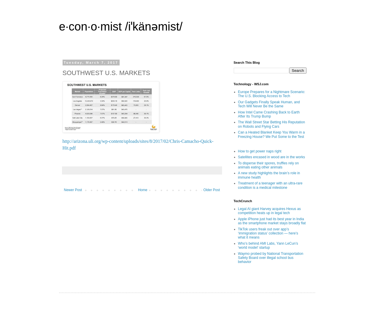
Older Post (211, 190)
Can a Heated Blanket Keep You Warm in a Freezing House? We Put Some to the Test (271, 134)
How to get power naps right (259, 151)
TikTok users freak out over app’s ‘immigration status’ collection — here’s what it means (268, 233)
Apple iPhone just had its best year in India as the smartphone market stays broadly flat (272, 221)
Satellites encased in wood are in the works (271, 157)
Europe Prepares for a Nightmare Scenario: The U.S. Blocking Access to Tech (271, 94)
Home (142, 190)
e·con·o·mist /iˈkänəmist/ (121, 26)
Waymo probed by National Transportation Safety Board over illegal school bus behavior (270, 258)
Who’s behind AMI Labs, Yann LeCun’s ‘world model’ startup (268, 245)
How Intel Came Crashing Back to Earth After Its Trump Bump (269, 114)
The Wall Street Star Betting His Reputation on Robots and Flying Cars (271, 124)
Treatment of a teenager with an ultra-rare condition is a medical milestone (270, 185)
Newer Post (73, 190)
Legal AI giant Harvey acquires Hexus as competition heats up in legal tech (269, 211)
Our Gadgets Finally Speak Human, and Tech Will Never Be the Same (269, 104)
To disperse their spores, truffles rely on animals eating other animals (268, 165)
